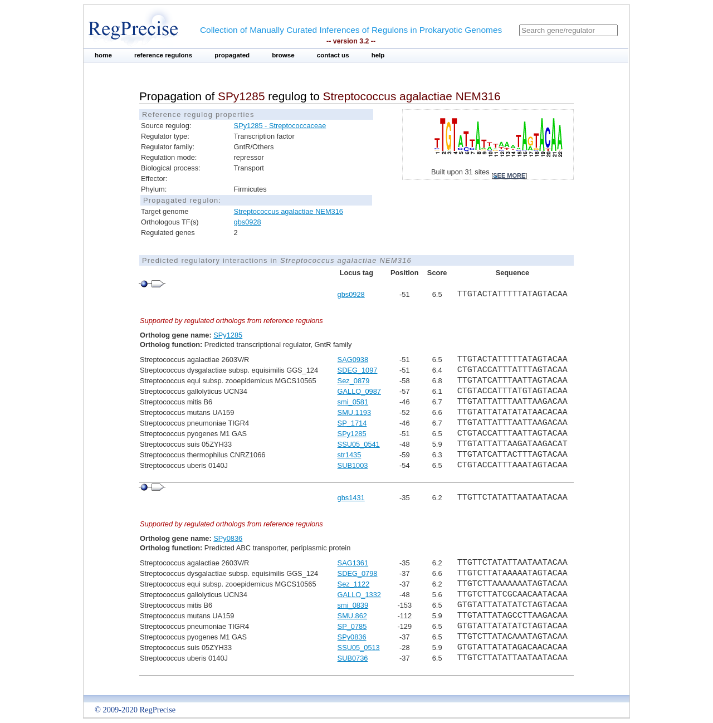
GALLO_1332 (359, 594)
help (378, 55)
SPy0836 (227, 538)
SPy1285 (227, 335)
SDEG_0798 (358, 573)
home (103, 55)
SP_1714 (352, 423)
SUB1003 (353, 465)
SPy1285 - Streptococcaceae (280, 125)
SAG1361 (353, 563)
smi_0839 (353, 605)
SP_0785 (352, 626)
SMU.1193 (354, 412)
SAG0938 (353, 359)
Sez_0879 (354, 381)
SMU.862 (352, 616)
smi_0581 (353, 402)
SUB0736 (353, 658)
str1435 (350, 455)
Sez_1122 (354, 584)
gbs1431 (351, 498)
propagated (232, 55)
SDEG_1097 (358, 370)
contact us (333, 55)
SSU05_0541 (359, 444)
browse (283, 55)
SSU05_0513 (359, 647)
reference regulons (163, 55)
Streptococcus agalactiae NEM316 (288, 211)
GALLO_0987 (359, 391)
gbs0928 (247, 222)
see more (509, 175)
